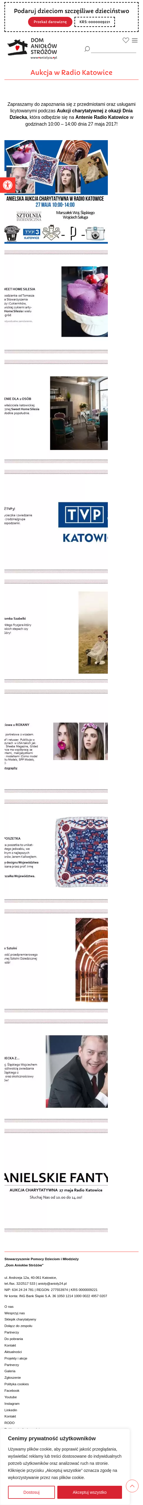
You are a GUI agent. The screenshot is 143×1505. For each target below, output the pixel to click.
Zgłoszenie (12, 1377)
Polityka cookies (16, 1384)
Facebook (12, 1390)
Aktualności (13, 1352)
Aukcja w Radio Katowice (71, 73)
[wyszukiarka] (113, 49)
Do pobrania (13, 1339)
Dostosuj (31, 1492)
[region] (65, 1467)
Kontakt (10, 1345)
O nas (9, 1306)
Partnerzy (11, 1332)
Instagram (12, 1403)
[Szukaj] (87, 49)
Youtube (10, 1397)
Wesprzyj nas (14, 1313)
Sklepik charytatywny (20, 1319)
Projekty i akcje (15, 1358)
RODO (9, 1423)
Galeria (9, 1371)
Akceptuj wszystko (89, 1492)
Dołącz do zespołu (18, 1326)
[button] (7, 185)
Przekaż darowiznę (50, 22)
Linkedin (10, 1410)
